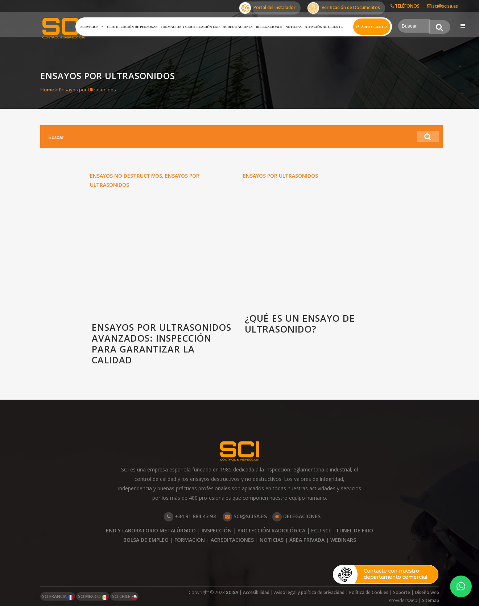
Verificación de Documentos (343, 8)
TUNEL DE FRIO (354, 530)
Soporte (401, 592)
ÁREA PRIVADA (307, 539)
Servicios (90, 27)
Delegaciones (267, 27)
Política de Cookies (368, 592)
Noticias (291, 27)
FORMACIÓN (189, 539)
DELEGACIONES (296, 516)
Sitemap (430, 600)
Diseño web (427, 592)
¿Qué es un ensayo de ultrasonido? (300, 323)
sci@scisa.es (442, 6)
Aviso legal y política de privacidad (309, 592)
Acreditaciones (236, 27)
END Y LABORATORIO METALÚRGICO (151, 530)
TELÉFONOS (405, 6)
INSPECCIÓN (217, 530)
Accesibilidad (256, 592)
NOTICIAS (272, 539)
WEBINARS (343, 539)
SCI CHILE (124, 596)
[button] (461, 586)
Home (47, 89)
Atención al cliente (321, 27)
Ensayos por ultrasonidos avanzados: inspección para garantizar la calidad (161, 344)
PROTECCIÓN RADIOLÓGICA (271, 530)
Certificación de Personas (130, 27)
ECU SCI (320, 530)
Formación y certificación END (188, 27)
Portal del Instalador (267, 8)
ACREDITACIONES (232, 539)
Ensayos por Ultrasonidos (280, 175)
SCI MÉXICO (92, 596)
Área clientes (372, 27)
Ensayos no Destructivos (126, 175)
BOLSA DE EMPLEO (146, 539)
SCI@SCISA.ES (245, 516)
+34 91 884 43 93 (190, 516)
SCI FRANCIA (57, 596)
